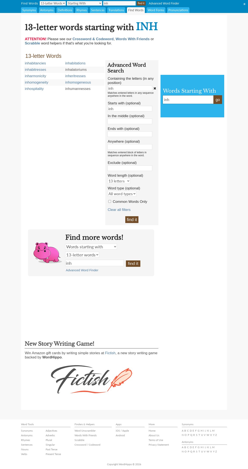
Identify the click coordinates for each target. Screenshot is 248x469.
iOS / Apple (122, 430)
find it (132, 219)
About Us (154, 435)
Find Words (136, 10)
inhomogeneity (36, 82)
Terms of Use (156, 440)
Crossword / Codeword (87, 444)
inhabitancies (35, 63)
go (218, 100)
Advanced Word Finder (164, 3)
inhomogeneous (78, 82)
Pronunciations (178, 10)
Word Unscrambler (85, 430)
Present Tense (53, 454)
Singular (50, 444)
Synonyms (29, 10)
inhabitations (75, 63)
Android (120, 435)
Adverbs (50, 435)
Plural (49, 440)
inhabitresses (35, 70)
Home (152, 430)
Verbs (24, 454)
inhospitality (34, 89)
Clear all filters (119, 210)
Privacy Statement (159, 444)
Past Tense (51, 449)
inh (94, 263)
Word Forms (156, 10)
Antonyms (47, 10)
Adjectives (51, 430)
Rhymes (81, 10)
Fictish (110, 353)
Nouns (24, 449)
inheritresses (75, 76)
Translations (116, 10)
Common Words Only (130, 202)
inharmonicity (35, 76)
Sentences (97, 10)
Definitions (65, 10)
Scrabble (79, 440)
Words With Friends (86, 435)
